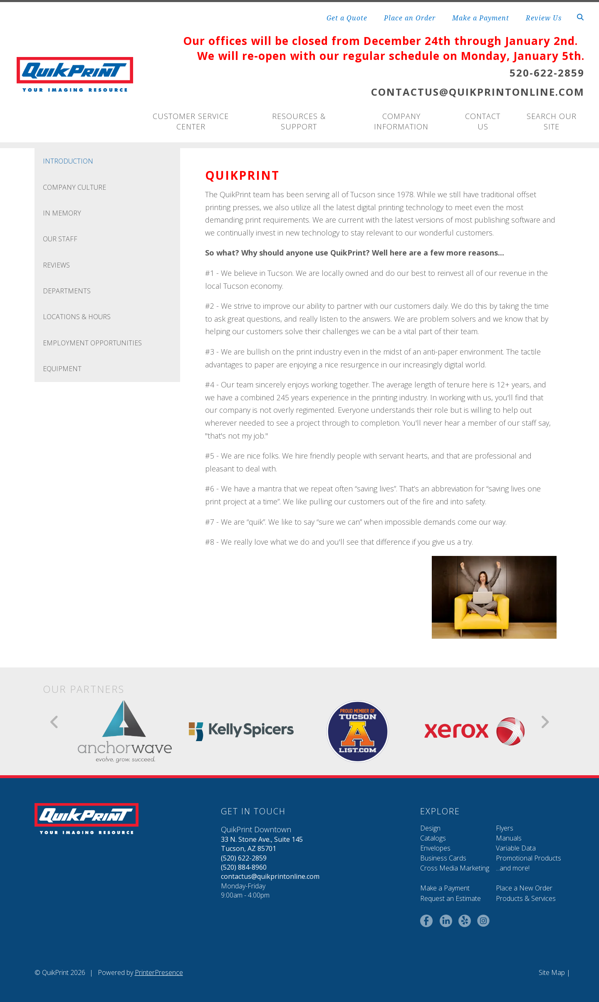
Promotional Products (528, 858)
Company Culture (74, 187)
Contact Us (482, 121)
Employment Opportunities (92, 342)
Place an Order (410, 17)
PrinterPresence (159, 972)
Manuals (509, 838)
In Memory (62, 213)
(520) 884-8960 (244, 867)
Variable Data (516, 848)
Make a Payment (480, 17)
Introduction (68, 161)
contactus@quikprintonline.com (270, 876)
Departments (67, 290)
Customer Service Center (191, 121)
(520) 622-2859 (244, 858)
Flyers (504, 828)
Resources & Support (299, 121)
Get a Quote (347, 17)
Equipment (62, 368)
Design (430, 828)
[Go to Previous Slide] (55, 722)
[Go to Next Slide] (545, 722)
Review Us (544, 17)
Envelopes (435, 848)
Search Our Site (552, 121)
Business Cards (443, 858)
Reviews (56, 265)
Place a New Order (524, 888)
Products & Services (526, 898)
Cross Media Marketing (454, 868)
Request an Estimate (450, 898)
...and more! (513, 868)
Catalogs (433, 838)
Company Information (401, 121)
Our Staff (60, 238)
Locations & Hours (77, 316)
